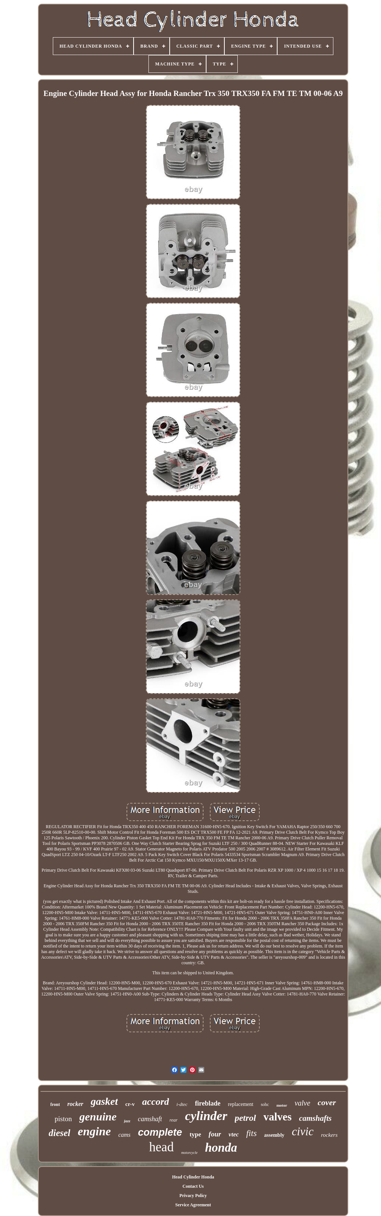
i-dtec (182, 1104)
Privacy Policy (193, 1195)
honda (221, 1147)
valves (277, 1117)
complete (160, 1132)
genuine (97, 1116)
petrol (245, 1118)
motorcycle (189, 1153)
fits (251, 1133)
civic (303, 1131)
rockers (329, 1135)
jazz (127, 1121)
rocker (75, 1104)
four (215, 1134)
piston (63, 1119)
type (195, 1134)
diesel (59, 1133)
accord (155, 1101)
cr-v (130, 1104)
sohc (265, 1104)
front (55, 1104)
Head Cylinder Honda (193, 1177)
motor (281, 1105)
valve (302, 1103)
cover (327, 1102)
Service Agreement (193, 1204)
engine (94, 1131)
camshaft (150, 1119)
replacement (240, 1104)
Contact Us (193, 1186)
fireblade (208, 1103)
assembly (274, 1135)
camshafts (315, 1118)
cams (124, 1135)
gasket (104, 1101)
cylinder (206, 1116)
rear (173, 1120)
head (161, 1147)
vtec (233, 1134)
